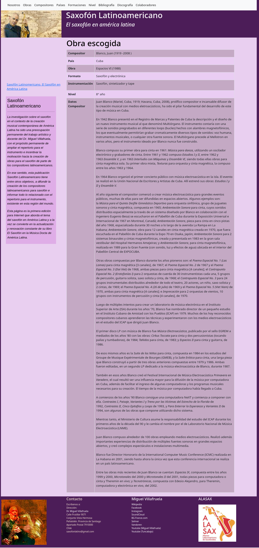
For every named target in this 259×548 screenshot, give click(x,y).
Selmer (135, 521)
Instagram (137, 511)
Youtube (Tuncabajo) (142, 531)
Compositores (44, 5)
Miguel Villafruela (147, 498)
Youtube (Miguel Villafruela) (146, 528)
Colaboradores (146, 5)
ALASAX (205, 498)
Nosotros (13, 5)
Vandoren (137, 524)
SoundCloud (138, 514)
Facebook (137, 507)
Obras (27, 5)
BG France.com (140, 517)
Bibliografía (106, 5)
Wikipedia (137, 504)
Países (61, 5)
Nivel (92, 5)
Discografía (125, 5)
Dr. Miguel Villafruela (77, 511)
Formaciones (77, 5)
